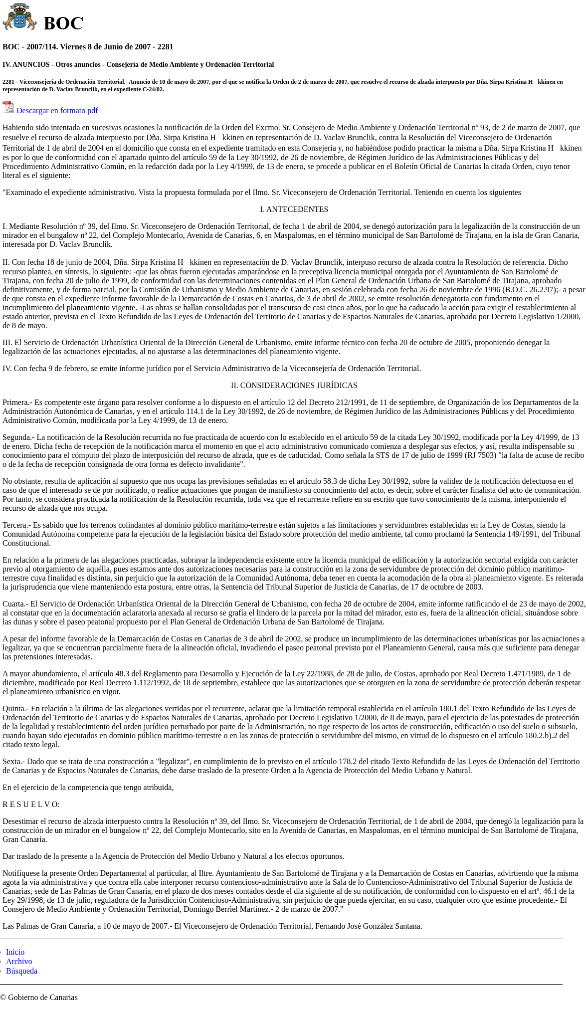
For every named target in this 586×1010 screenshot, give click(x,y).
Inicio (15, 952)
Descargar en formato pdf (57, 110)
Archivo (19, 961)
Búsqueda (21, 971)
